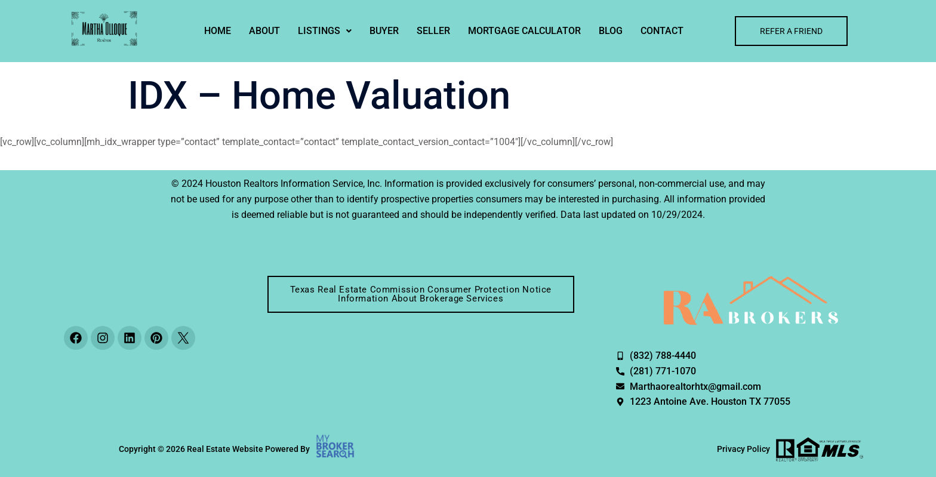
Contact (662, 30)
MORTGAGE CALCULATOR (524, 30)
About (264, 30)
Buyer (384, 30)
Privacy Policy (743, 448)
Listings (325, 30)
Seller (433, 30)
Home (217, 30)
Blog (611, 30)
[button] (325, 31)
